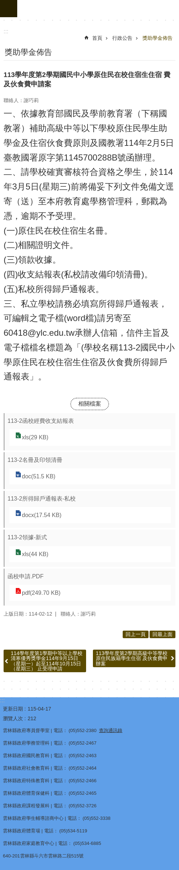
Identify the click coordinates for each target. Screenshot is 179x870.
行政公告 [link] (122, 38)
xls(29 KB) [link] (35, 437)
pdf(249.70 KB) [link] (41, 593)
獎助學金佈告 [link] (157, 38)
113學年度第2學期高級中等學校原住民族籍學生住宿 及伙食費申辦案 (132, 658)
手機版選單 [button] (8, 8)
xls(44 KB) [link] (35, 554)
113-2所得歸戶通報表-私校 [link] (42, 499)
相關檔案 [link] (89, 404)
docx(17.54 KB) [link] (41, 515)
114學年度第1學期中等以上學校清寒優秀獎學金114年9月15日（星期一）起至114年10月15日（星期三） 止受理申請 (47, 660)
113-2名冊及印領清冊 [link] (35, 460)
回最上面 (162, 634)
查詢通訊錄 (110, 730)
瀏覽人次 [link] (13, 718)
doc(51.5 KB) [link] (38, 476)
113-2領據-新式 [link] (27, 537)
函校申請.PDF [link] (25, 576)
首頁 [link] (97, 38)
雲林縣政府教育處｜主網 (98, 8)
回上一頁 (136, 634)
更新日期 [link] (13, 709)
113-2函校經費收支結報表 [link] (41, 421)
